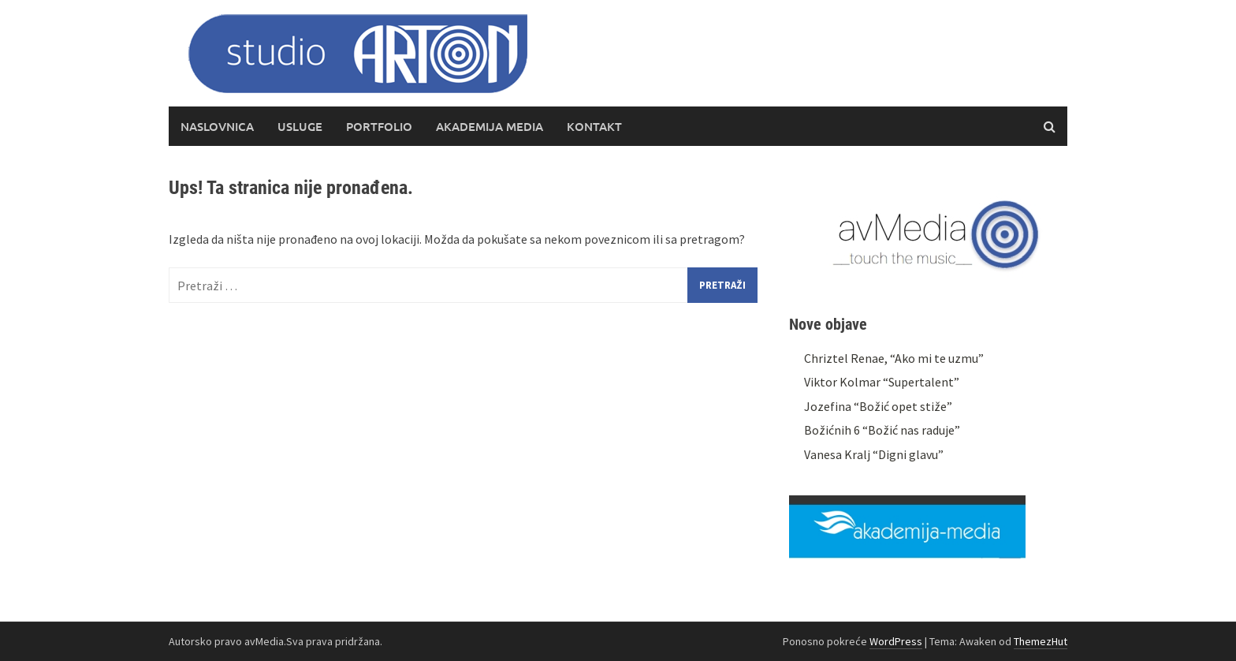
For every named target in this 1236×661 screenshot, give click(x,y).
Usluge (299, 126)
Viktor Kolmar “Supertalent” (881, 382)
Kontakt (594, 126)
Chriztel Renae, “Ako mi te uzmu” (894, 358)
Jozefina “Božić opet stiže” (878, 406)
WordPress (895, 641)
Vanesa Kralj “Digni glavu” (874, 454)
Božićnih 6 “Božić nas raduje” (882, 430)
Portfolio (379, 126)
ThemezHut (1040, 641)
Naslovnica (217, 126)
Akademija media (489, 126)
